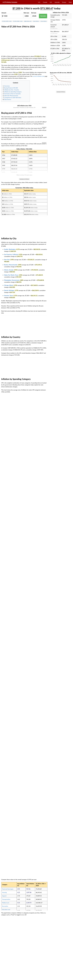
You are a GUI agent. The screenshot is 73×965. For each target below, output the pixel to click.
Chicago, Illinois (8, 354)
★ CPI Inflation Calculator (10, 2)
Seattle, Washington (10, 318)
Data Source (7, 99)
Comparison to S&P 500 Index (12, 97)
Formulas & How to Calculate (12, 93)
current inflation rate (38, 76)
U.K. (51, 2)
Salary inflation (36, 21)
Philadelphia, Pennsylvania (11, 349)
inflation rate (27, 21)
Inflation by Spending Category (13, 92)
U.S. (39, 2)
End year (33, 13)
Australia (57, 2)
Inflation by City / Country (11, 90)
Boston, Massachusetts (10, 334)
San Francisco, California (11, 323)
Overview (7, 86)
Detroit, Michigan (9, 359)
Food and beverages (7, 958)
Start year (26, 13)
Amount (4, 13)
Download (44, 107)
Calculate (43, 16)
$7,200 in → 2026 (6, 21)
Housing (4, 961)
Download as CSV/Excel (24, 248)
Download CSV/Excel (61, 91)
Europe (64, 2)
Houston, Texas (8, 365)
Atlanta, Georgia (8, 339)
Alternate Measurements (11, 95)
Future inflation (43, 21)
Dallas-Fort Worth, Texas (11, 344)
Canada (45, 2)
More (70, 2)
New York (7, 329)
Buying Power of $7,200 (11, 88)
